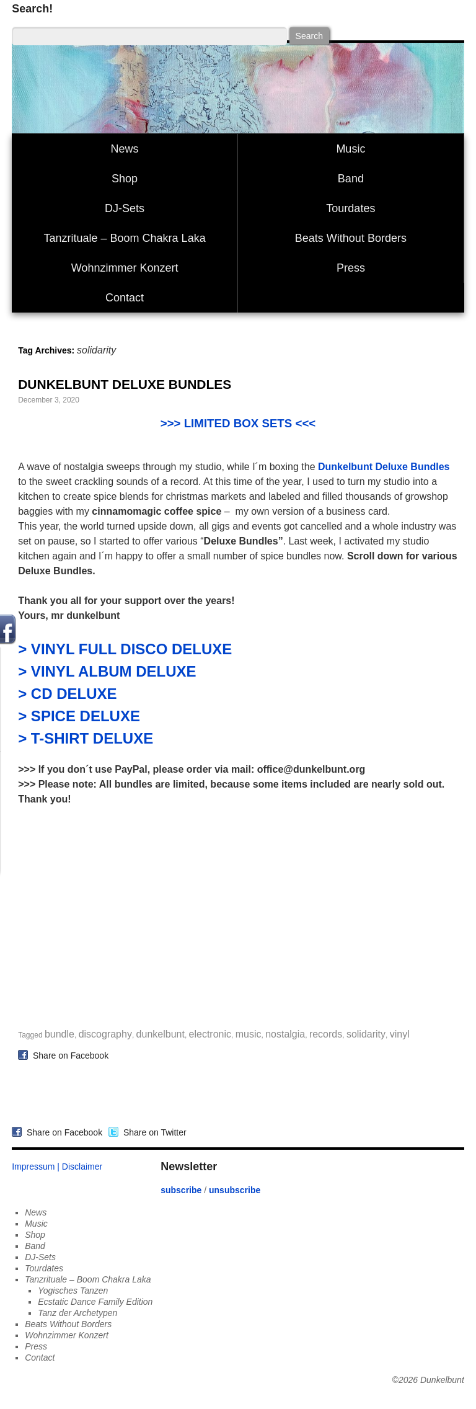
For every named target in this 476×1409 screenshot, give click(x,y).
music (249, 1034)
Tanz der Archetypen (77, 1313)
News (125, 149)
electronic (210, 1034)
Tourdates (350, 208)
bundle (59, 1034)
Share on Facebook (68, 1055)
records (325, 1034)
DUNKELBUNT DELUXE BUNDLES (124, 384)
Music (350, 149)
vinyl (400, 1034)
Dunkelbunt (442, 1380)
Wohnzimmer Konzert (124, 268)
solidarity (366, 1034)
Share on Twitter (152, 1132)
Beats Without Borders (351, 238)
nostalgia (285, 1034)
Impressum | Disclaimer (57, 1166)
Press (351, 268)
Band (351, 178)
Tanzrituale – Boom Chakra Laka (125, 238)
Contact (124, 297)
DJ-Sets (124, 208)
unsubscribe (234, 1190)
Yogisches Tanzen (73, 1291)
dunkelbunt (160, 1034)
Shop (125, 178)
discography (105, 1034)
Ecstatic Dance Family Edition (95, 1302)
